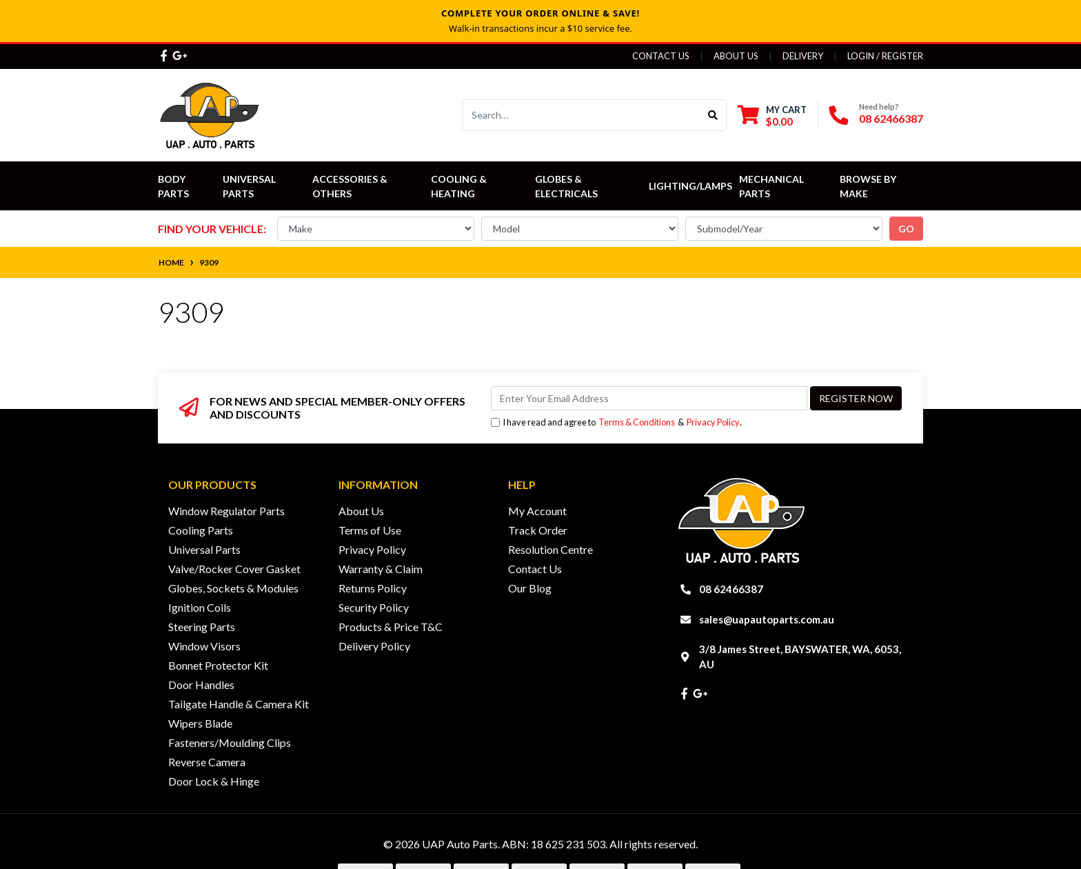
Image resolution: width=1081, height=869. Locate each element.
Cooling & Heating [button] (460, 186)
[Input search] (581, 115)
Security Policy (374, 607)
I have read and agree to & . (616, 422)
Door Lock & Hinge (213, 781)
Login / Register (885, 55)
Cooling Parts (200, 530)
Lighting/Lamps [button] (690, 186)
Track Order (537, 530)
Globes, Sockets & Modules (233, 588)
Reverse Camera (206, 761)
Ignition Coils (199, 607)
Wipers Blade (200, 723)
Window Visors (204, 645)
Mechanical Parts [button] (772, 186)
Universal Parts (250, 186)
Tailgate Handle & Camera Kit (238, 703)
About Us (736, 55)
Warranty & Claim (381, 568)
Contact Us (660, 55)
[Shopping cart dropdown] (772, 115)
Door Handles (201, 684)
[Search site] (713, 115)
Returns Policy (373, 588)
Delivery (802, 55)
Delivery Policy (374, 645)
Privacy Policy (713, 422)
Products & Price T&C (391, 626)
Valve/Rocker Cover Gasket (234, 568)
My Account (537, 510)
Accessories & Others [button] (351, 186)
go (906, 228)
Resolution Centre (550, 549)
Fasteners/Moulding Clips (229, 742)
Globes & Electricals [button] (566, 186)
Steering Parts (201, 626)
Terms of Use (370, 530)
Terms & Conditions (636, 422)
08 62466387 (891, 118)
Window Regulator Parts (226, 510)
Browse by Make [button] (869, 186)
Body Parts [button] (173, 186)
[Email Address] (649, 398)
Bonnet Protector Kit (218, 665)
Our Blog (530, 588)
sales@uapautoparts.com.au (766, 619)
